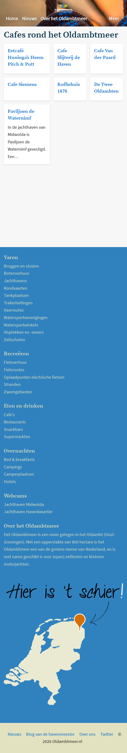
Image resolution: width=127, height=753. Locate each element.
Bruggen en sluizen (21, 266)
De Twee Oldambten (106, 88)
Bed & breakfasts (19, 459)
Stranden (12, 384)
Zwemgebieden (18, 392)
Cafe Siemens (22, 85)
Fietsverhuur (15, 362)
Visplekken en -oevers (24, 332)
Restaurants (15, 422)
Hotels (10, 481)
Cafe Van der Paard (105, 54)
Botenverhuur (16, 273)
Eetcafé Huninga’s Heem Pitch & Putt (25, 57)
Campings (13, 467)
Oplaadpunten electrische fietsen (34, 377)
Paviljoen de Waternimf (21, 114)
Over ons (87, 734)
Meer (114, 18)
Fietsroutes (14, 369)
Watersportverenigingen (26, 317)
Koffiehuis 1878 (68, 88)
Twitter (106, 734)
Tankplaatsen (16, 295)
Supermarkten (17, 436)
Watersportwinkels (21, 325)
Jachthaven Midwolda (24, 504)
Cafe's (9, 414)
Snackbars (13, 429)
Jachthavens (15, 280)
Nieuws (29, 18)
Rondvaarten (15, 288)
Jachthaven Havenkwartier (28, 511)
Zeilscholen (14, 339)
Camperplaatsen (19, 474)
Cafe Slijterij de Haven (68, 57)
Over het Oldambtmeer (64, 18)
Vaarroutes (14, 310)
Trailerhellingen (18, 303)
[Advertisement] (63, 202)
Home (12, 18)
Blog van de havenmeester (50, 734)
